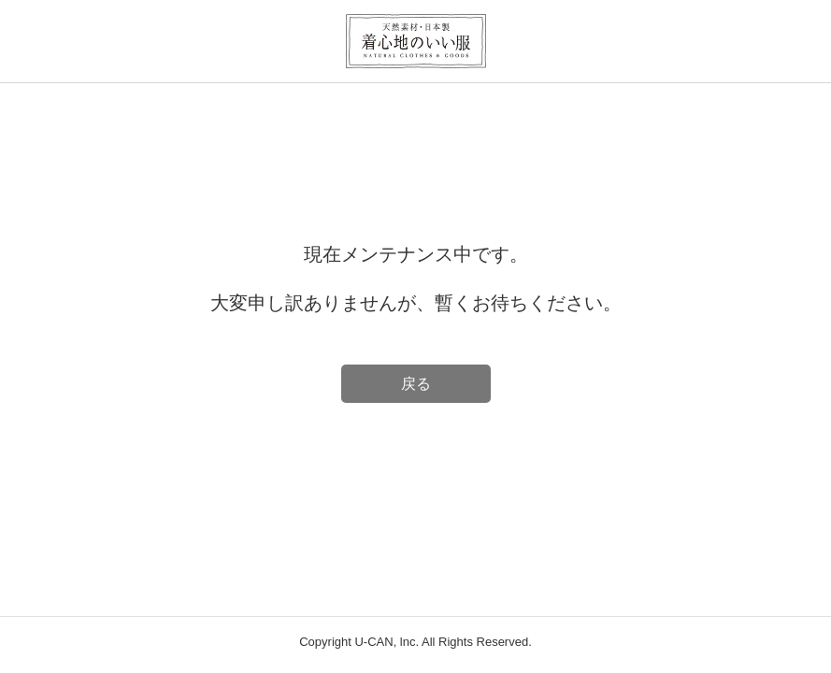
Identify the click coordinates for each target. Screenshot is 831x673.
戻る (416, 384)
